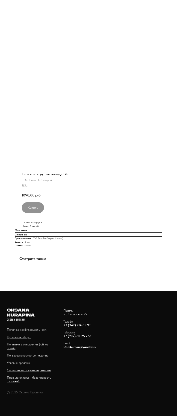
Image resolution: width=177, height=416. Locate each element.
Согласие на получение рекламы (29, 370)
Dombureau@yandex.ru (79, 347)
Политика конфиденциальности (27, 329)
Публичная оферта (19, 337)
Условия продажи (18, 363)
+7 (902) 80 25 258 (77, 336)
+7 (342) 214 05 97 (77, 325)
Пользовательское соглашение (27, 355)
